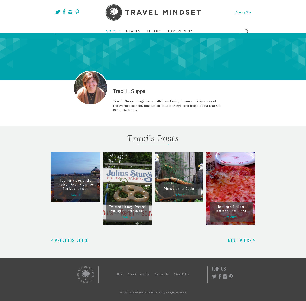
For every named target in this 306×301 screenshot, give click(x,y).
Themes (154, 31)
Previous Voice (69, 240)
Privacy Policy (181, 274)
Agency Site (243, 12)
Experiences (181, 31)
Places (133, 31)
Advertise (145, 274)
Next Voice (241, 240)
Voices (113, 31)
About (120, 274)
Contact (132, 274)
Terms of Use (162, 274)
